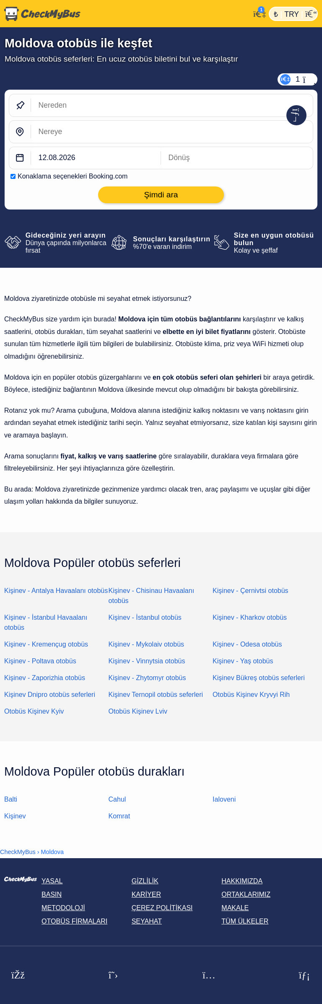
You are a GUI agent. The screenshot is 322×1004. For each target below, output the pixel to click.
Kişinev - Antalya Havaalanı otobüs (56, 590)
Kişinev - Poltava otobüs (40, 661)
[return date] (237, 158)
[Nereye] (172, 132)
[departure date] (96, 158)
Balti (10, 799)
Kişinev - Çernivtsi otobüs (250, 590)
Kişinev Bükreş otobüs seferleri (259, 677)
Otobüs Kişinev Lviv (138, 711)
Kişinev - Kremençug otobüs (46, 644)
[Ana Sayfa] (125, 13)
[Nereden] (172, 105)
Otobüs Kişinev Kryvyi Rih (251, 694)
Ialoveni (224, 799)
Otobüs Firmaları (74, 921)
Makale (235, 907)
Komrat (119, 816)
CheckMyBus (18, 852)
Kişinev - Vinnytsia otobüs (147, 661)
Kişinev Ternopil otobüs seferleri (156, 694)
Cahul (117, 799)
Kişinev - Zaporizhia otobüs (44, 677)
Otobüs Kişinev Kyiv (34, 711)
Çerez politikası (162, 907)
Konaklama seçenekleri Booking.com (72, 176)
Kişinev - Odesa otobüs (247, 644)
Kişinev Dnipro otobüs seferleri (49, 694)
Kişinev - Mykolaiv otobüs (146, 644)
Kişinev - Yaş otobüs (243, 661)
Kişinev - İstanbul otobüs (145, 617)
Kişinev (15, 816)
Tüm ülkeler (244, 921)
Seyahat (147, 921)
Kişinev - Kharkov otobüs (250, 617)
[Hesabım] (257, 13)
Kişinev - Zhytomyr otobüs (147, 677)
